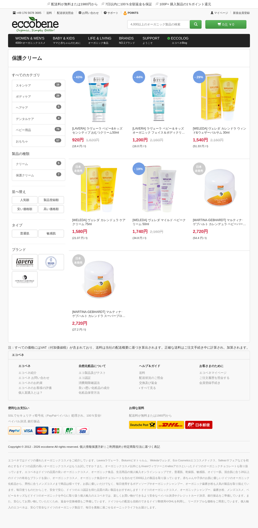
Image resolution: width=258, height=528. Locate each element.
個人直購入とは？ (30, 392)
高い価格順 (51, 209)
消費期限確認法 (89, 382)
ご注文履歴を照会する (214, 377)
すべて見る (148, 387)
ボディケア (38, 96)
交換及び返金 (148, 382)
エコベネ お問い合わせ (33, 377)
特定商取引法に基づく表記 (142, 446)
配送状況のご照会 (151, 377)
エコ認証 (85, 377)
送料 (49, 12)
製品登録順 (51, 199)
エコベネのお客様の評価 (35, 387)
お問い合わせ (89, 12)
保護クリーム (38, 174)
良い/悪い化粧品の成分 (94, 387)
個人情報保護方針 (92, 446)
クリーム (38, 163)
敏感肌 (51, 233)
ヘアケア (38, 107)
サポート (111, 12)
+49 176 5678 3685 (27, 12)
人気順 (24, 199)
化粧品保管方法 (89, 392)
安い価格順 (24, 209)
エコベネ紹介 (27, 372)
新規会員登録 (241, 12)
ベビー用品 (38, 129)
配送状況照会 (65, 12)
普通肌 (24, 233)
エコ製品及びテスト (92, 372)
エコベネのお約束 (30, 382)
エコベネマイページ (213, 372)
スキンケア (38, 85)
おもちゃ (38, 140)
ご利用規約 (113, 446)
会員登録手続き (209, 382)
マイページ (219, 12)
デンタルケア (38, 118)
